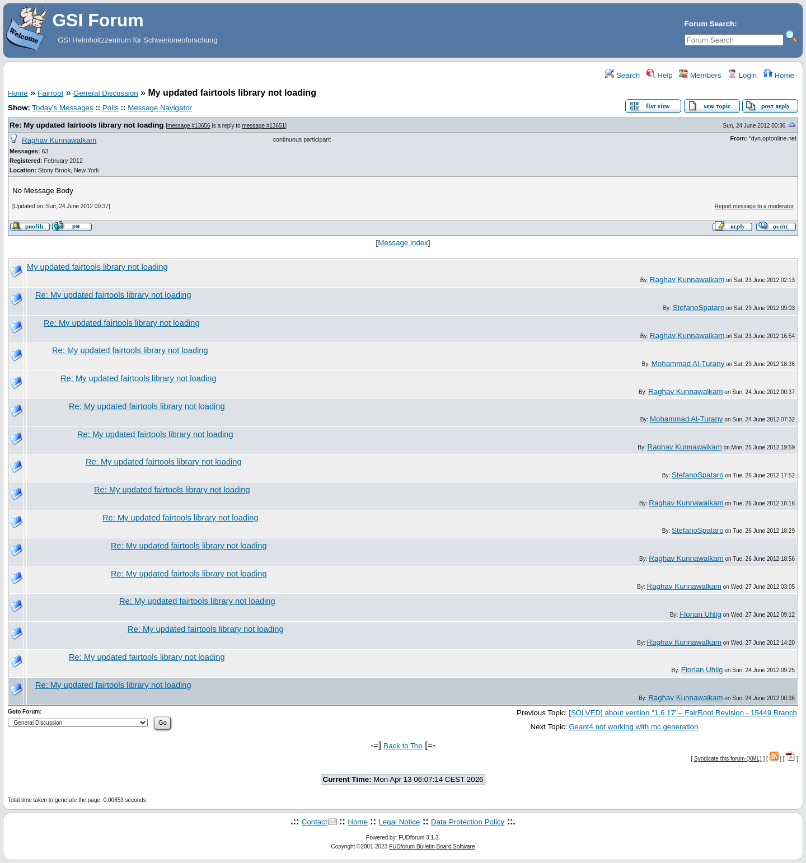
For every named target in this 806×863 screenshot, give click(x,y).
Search (622, 75)
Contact (314, 822)
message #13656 (188, 126)
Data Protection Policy (467, 822)
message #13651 (263, 126)
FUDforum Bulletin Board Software (432, 846)
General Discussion (105, 93)
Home (778, 75)
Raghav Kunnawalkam (59, 140)
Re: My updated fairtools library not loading (86, 125)
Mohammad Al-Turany (688, 363)
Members (700, 75)
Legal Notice (399, 822)
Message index (403, 242)
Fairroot (50, 93)
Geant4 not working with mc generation (633, 727)
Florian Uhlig (700, 614)
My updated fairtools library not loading (97, 266)
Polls (110, 108)
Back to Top (402, 746)
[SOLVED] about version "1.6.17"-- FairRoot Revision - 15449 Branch (683, 713)
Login (742, 75)
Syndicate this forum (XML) (728, 759)
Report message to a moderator (754, 206)
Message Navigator (160, 108)
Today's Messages (62, 108)
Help (659, 75)
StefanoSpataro (699, 307)
